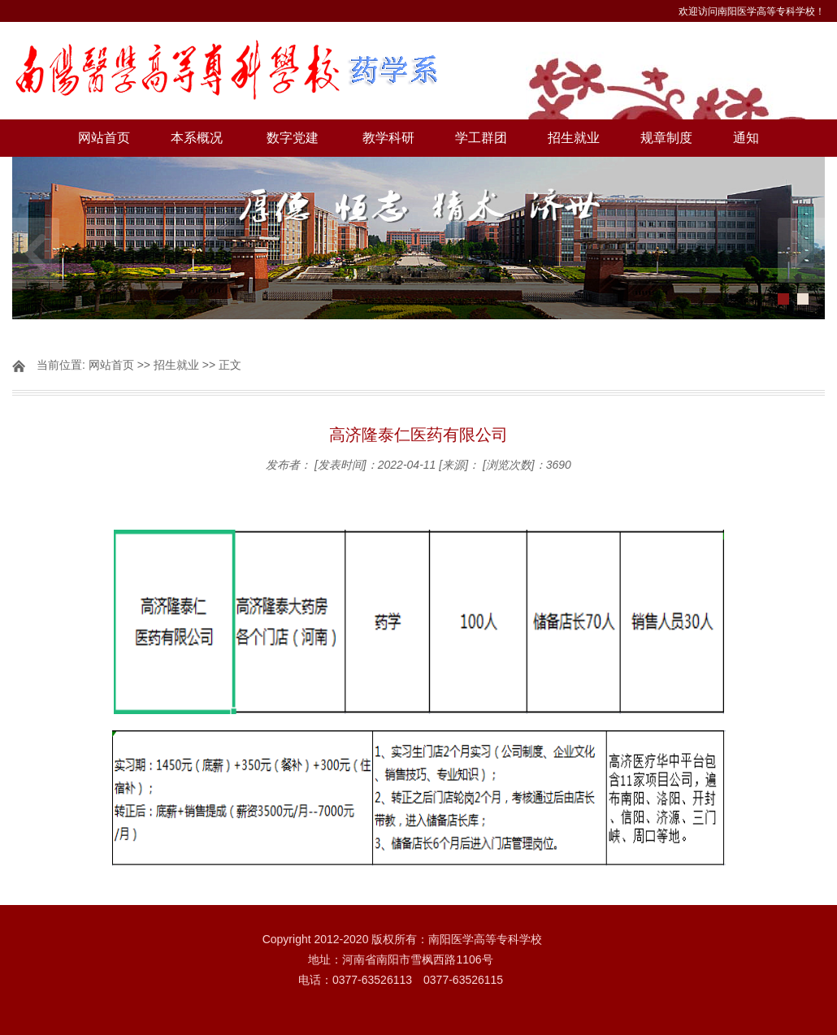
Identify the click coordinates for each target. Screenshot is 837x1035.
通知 (746, 138)
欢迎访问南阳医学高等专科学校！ (752, 11)
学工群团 (481, 138)
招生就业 (574, 138)
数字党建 (293, 138)
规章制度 (666, 138)
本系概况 (197, 138)
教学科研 (388, 138)
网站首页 (104, 138)
